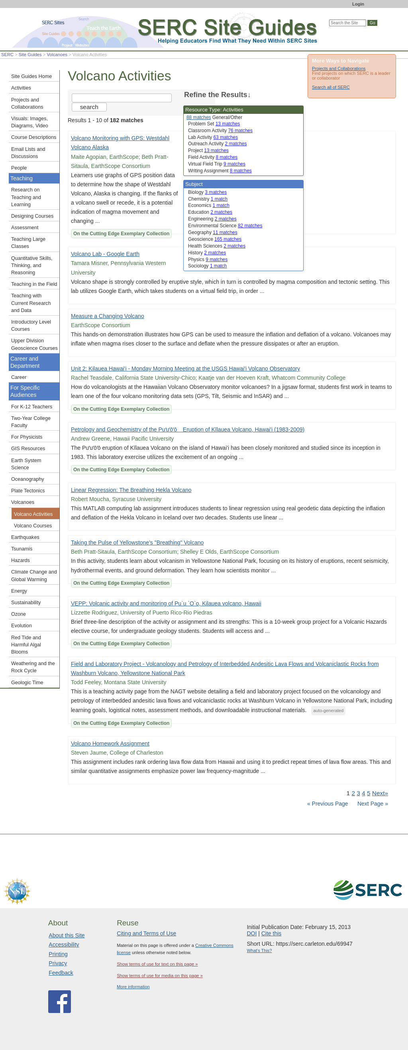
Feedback (61, 973)
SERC (7, 54)
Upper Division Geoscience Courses (34, 344)
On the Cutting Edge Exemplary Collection (121, 233)
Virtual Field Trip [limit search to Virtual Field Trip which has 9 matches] (216, 164)
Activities (21, 88)
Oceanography (27, 479)
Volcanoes (57, 54)
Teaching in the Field (34, 284)
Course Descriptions (33, 137)
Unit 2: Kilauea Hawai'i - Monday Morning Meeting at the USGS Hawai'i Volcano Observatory (185, 368)
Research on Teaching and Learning (26, 197)
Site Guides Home (31, 76)
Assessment (25, 227)
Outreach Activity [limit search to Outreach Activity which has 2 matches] (217, 143)
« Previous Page (327, 803)
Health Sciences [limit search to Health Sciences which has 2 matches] (216, 246)
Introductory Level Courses (31, 325)
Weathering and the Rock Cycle (33, 667)
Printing (58, 954)
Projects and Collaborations (339, 68)
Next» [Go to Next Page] (380, 793)
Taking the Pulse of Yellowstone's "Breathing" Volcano (137, 542)
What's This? (259, 950)
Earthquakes (25, 537)
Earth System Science (26, 464)
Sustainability (26, 602)
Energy (19, 591)
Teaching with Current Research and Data (31, 303)
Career (19, 377)
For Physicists (26, 437)
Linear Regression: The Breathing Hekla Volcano (131, 490)
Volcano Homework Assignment (110, 743)
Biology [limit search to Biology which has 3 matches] (207, 192)
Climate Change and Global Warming (34, 575)
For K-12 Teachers (31, 407)
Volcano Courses (33, 526)
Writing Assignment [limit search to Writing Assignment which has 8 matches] (220, 171)
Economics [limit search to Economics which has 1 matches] (209, 205)
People (19, 168)
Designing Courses (32, 216)
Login (358, 4)
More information (133, 986)
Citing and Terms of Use (146, 933)
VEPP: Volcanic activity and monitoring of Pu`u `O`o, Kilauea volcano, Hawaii (166, 603)
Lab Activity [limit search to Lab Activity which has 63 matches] (213, 137)
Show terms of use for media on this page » (160, 975)
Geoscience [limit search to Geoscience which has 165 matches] (214, 239)
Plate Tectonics (28, 491)
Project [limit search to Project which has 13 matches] (208, 150)
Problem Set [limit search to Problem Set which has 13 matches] (214, 124)
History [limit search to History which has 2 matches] (207, 253)
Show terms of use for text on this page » (157, 964)
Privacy (58, 963)
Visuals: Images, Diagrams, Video (29, 122)
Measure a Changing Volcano (107, 316)
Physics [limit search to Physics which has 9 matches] (208, 259)
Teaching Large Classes (28, 242)
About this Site (66, 935)
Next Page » (372, 803)
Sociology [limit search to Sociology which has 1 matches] (207, 266)
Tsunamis (21, 549)
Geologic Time (27, 682)
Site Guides (30, 54)
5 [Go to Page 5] (369, 793)
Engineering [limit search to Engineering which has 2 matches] (212, 219)
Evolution (21, 625)
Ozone (18, 614)
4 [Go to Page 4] (363, 793)
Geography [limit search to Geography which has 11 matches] (212, 232)
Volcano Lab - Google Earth (105, 254)
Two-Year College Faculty (31, 422)
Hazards (20, 560)
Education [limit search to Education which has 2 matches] (210, 212)
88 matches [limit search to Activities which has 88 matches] (198, 117)
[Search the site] (122, 98)
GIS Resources (28, 448)
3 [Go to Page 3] (358, 793)
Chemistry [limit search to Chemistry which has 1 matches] (208, 199)
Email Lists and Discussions (28, 152)
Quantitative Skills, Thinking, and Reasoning (32, 265)
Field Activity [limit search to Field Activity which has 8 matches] (212, 157)
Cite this (271, 933)
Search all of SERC (331, 87)
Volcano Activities (33, 514)
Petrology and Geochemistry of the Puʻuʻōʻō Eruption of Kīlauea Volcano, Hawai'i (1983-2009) (187, 429)
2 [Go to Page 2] (353, 793)
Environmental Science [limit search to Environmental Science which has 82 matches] (225, 225)
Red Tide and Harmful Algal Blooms (26, 645)
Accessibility (64, 944)
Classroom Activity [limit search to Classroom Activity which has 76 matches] (220, 130)
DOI (252, 933)
